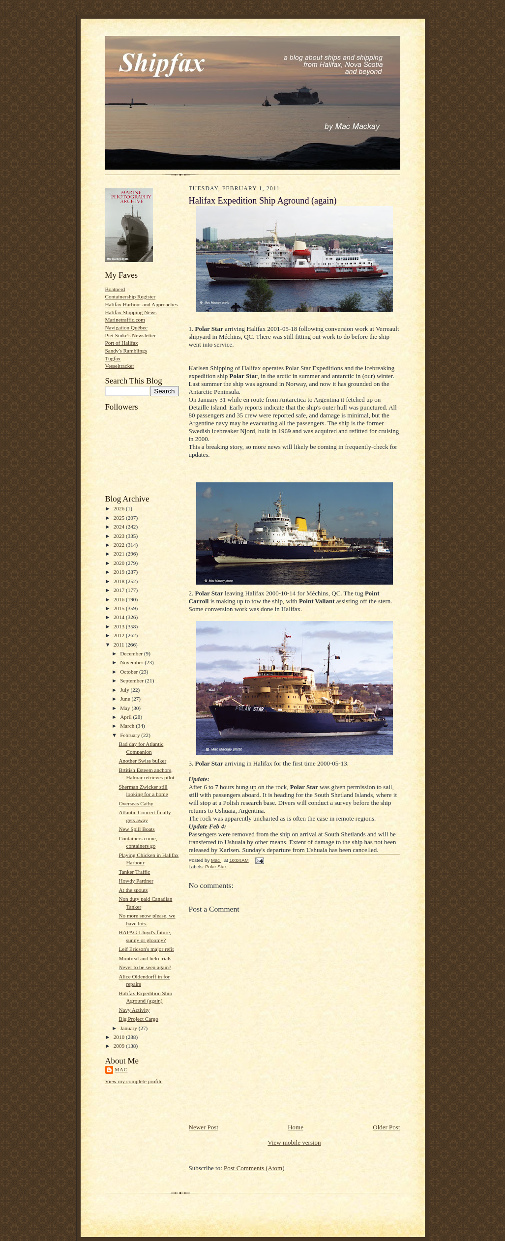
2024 (120, 527)
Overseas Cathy (136, 803)
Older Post (386, 1127)
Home (295, 1127)
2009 (120, 1046)
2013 (120, 626)
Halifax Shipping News (131, 312)
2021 (120, 554)
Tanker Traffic (134, 872)
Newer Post (203, 1127)
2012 (120, 635)
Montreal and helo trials (145, 958)
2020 (120, 563)
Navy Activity (134, 1010)
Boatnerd (115, 289)
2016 (120, 599)
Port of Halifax (121, 343)
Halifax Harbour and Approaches (141, 304)
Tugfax (113, 358)
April (126, 717)
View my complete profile (134, 1081)
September (132, 680)
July (125, 690)
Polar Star (215, 866)
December (132, 653)
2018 (120, 581)
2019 (120, 572)
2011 (120, 645)
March (128, 726)
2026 (120, 508)
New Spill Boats (136, 829)
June (125, 699)
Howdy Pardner (136, 881)
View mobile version (294, 1142)
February (130, 735)
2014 (120, 617)
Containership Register (130, 296)
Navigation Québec (126, 327)
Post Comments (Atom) (254, 1168)
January (129, 1028)
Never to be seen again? (145, 967)
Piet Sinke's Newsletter (130, 335)
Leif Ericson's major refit (146, 949)
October (129, 672)
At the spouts (133, 890)
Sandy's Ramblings (126, 351)
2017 (120, 590)
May (125, 708)
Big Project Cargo (138, 1019)
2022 (120, 545)
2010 (120, 1037)
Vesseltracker (120, 366)
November (132, 662)
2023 (120, 536)
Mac (121, 1069)
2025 (120, 518)
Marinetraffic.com (125, 320)
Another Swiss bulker (142, 761)
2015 (120, 608)
